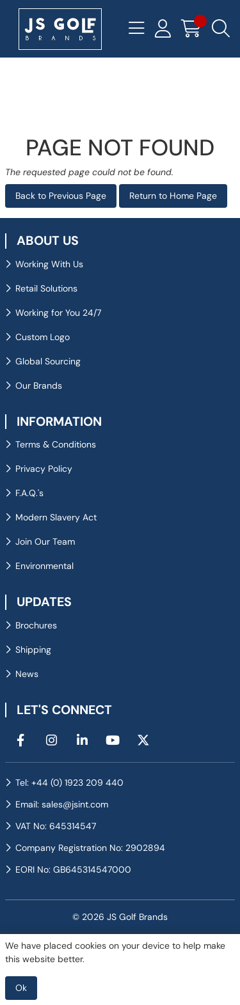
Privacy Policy (43, 468)
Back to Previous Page (60, 195)
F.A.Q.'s (29, 493)
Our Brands (38, 385)
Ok (21, 987)
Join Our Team (45, 541)
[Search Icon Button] (221, 29)
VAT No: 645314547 (55, 826)
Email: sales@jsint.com (61, 804)
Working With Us (49, 264)
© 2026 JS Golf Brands (120, 917)
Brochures (36, 625)
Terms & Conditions (55, 444)
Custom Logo (42, 337)
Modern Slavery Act (56, 517)
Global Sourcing (48, 361)
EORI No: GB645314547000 (73, 869)
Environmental (44, 566)
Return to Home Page (173, 195)
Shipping (33, 649)
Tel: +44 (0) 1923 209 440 (69, 782)
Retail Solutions (46, 288)
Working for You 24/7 (58, 312)
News (26, 674)
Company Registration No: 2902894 (90, 847)
